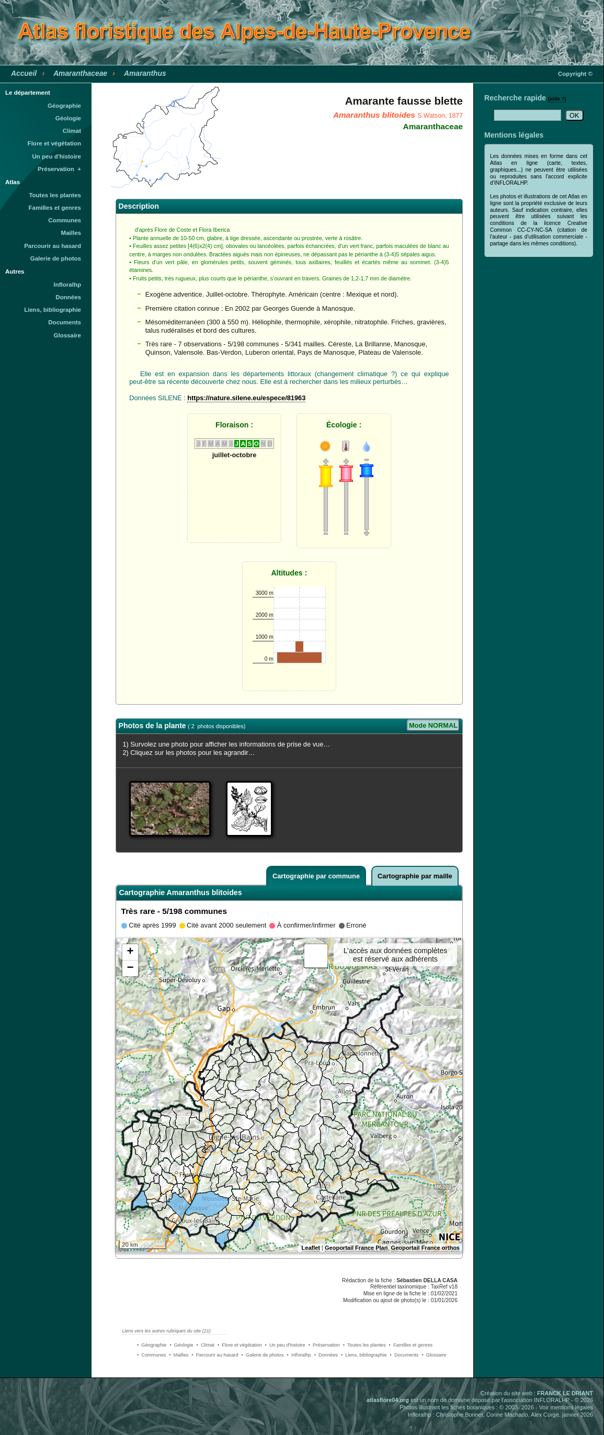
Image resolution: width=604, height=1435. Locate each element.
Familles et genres (55, 208)
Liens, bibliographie (52, 310)
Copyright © (575, 74)
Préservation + (59, 169)
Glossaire (68, 335)
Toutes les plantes (55, 195)
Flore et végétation (54, 143)
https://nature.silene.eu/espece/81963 (246, 398)
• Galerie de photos (263, 1355)
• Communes (151, 1355)
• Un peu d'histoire (285, 1345)
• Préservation (324, 1345)
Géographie (64, 106)
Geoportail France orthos (425, 1248)
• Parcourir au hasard (214, 1355)
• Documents (404, 1355)
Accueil (24, 73)
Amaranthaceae (80, 73)
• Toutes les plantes (364, 1345)
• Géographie (151, 1345)
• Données (326, 1355)
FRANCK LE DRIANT (565, 1393)
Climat (72, 131)
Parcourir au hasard (52, 246)
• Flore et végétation (240, 1345)
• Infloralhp (299, 1355)
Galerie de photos (55, 258)
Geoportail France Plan (356, 1248)
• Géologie (181, 1345)
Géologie (68, 118)
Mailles (71, 233)
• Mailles (178, 1355)
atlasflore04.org (388, 1400)
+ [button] (130, 952)
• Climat (205, 1345)
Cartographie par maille (415, 876)
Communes (64, 220)
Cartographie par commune (316, 876)
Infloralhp (67, 284)
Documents (64, 322)
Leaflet (311, 1248)
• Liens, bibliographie (364, 1355)
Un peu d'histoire (56, 156)
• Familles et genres (411, 1345)
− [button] (130, 968)
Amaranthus (145, 73)
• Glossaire (433, 1355)
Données (68, 297)
